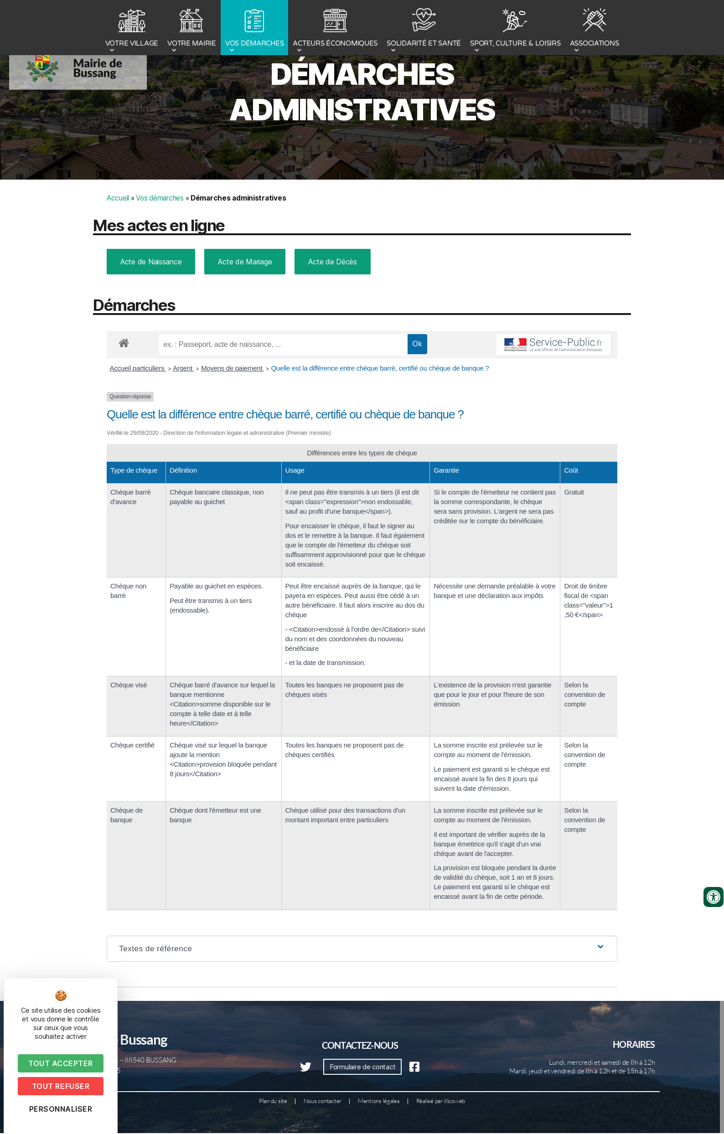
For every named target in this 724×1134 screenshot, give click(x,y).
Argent (183, 405)
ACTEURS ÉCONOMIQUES (335, 28)
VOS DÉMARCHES (254, 28)
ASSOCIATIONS (594, 28)
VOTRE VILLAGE (132, 28)
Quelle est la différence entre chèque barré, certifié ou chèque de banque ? (381, 405)
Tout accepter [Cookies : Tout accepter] (60, 1063)
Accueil (118, 235)
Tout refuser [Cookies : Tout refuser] (60, 1086)
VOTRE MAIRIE (191, 28)
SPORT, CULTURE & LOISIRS (515, 28)
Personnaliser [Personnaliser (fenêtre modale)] (61, 1108)
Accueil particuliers (138, 405)
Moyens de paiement (232, 405)
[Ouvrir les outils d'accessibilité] (713, 897)
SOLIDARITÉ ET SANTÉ (424, 28)
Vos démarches (160, 235)
